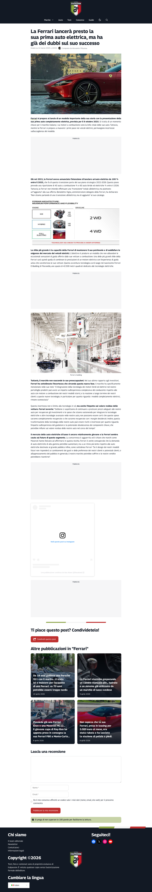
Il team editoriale (15, 841)
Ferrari (34, 118)
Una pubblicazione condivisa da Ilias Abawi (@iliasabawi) (61, 572)
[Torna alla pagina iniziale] (76, 9)
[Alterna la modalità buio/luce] (99, 19)
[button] (106, 19)
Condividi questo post (44, 639)
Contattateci (13, 847)
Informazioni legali (16, 850)
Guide (91, 20)
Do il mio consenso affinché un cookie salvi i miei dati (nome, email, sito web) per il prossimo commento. (73, 801)
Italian (15, 885)
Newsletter (13, 844)
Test (69, 20)
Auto (60, 20)
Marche (50, 19)
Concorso (80, 20)
